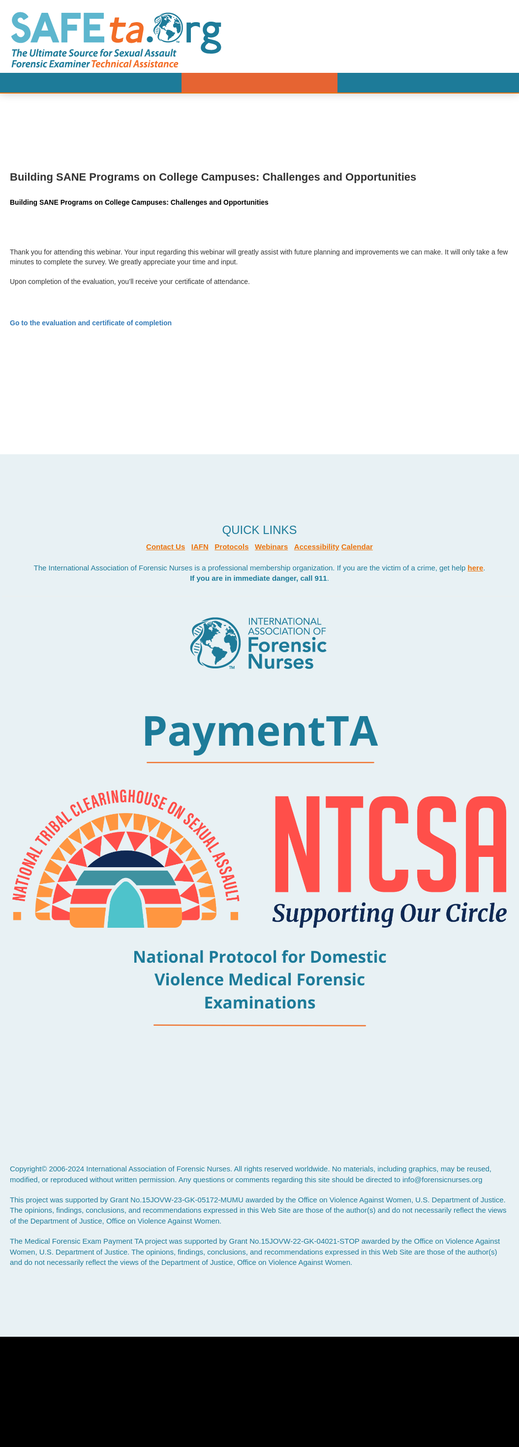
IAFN (200, 546)
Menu (259, 83)
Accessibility (316, 546)
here (476, 568)
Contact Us (165, 546)
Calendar (357, 546)
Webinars (271, 546)
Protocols (231, 546)
